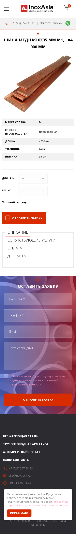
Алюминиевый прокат (21, 452)
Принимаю (19, 513)
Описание (17, 232)
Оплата (14, 248)
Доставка (16, 256)
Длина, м (8, 178)
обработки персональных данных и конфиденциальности (37, 503)
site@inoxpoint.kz (20, 475)
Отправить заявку (27, 218)
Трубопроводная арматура (25, 444)
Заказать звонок (51, 23)
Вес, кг (6, 190)
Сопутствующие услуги (31, 240)
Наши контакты (16, 460)
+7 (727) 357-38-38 (22, 23)
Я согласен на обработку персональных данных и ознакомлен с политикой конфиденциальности (39, 380)
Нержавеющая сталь (20, 436)
